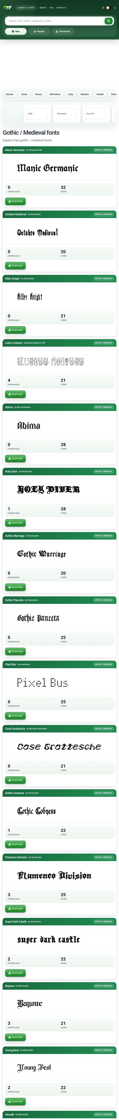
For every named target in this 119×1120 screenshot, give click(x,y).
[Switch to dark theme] (109, 7)
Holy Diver (11, 471)
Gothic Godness (14, 793)
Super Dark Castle (15, 921)
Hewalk (9, 1114)
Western (91, 94)
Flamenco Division (16, 857)
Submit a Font (26, 8)
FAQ (52, 8)
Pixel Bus (10, 664)
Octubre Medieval (15, 214)
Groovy (44, 94)
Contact (61, 8)
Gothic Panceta (14, 600)
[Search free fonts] (54, 21)
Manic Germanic (15, 150)
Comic (30, 94)
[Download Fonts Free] (7, 8)
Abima (9, 407)
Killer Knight (12, 278)
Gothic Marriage (14, 535)
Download (15, 201)
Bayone (9, 986)
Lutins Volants (13, 342)
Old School (61, 94)
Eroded (106, 94)
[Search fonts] (109, 21)
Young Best (12, 1050)
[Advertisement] (59, 64)
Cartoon (16, 94)
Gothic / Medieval (103, 150)
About (43, 8)
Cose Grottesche (15, 728)
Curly (76, 94)
